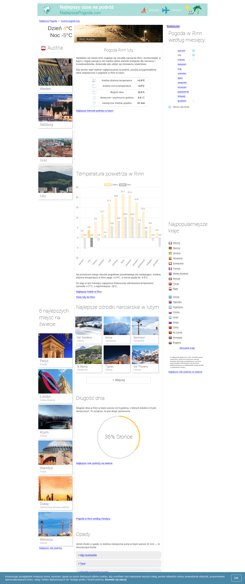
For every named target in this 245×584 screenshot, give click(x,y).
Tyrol (82, 563)
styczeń (181, 50)
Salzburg (46, 124)
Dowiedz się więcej (115, 579)
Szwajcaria (178, 263)
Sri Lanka (177, 332)
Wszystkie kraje (187, 348)
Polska (176, 312)
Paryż (44, 361)
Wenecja (46, 539)
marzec (181, 59)
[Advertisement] (118, 138)
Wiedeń (45, 89)
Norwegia (177, 337)
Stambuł (46, 468)
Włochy (43, 436)
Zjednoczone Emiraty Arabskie (54, 507)
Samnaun (139, 337)
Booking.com (173, 26)
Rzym (44, 432)
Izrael (175, 317)
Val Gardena (84, 337)
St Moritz (82, 366)
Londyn (45, 397)
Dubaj (44, 504)
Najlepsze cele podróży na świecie (94, 463)
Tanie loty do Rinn (85, 297)
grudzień (182, 100)
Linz (43, 196)
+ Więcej (118, 380)
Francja (43, 364)
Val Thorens (141, 366)
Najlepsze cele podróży (50, 548)
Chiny (175, 327)
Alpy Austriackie (88, 555)
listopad (181, 96)
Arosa (108, 337)
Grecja (176, 297)
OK (236, 578)
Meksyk (176, 278)
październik (183, 91)
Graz (43, 160)
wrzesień (182, 87)
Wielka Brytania (47, 400)
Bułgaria (177, 342)
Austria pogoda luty (70, 21)
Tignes (109, 366)
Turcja (43, 471)
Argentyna (178, 307)
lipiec (180, 78)
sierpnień (182, 82)
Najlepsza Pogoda (48, 21)
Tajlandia (177, 302)
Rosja (175, 322)
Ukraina (177, 253)
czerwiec (182, 73)
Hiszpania (178, 258)
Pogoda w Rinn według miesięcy (93, 518)
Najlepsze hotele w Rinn (89, 291)
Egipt (175, 288)
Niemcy (176, 248)
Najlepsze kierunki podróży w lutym (94, 110)
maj (179, 69)
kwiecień (182, 64)
